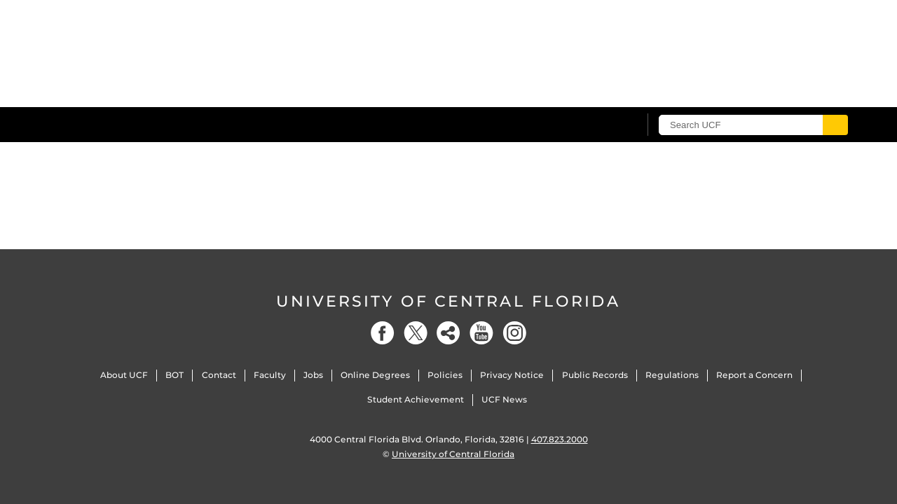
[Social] (448, 332)
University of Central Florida (448, 301)
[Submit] (835, 125)
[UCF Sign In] (594, 125)
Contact (219, 375)
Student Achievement (415, 399)
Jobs (313, 375)
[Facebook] (383, 332)
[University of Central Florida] (162, 124)
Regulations (672, 375)
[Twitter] (415, 332)
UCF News (504, 399)
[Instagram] (514, 332)
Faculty (270, 375)
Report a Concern (754, 375)
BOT (174, 375)
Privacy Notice (512, 375)
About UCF (124, 375)
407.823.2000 (559, 439)
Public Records (595, 375)
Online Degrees (375, 375)
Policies (445, 375)
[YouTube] (481, 332)
